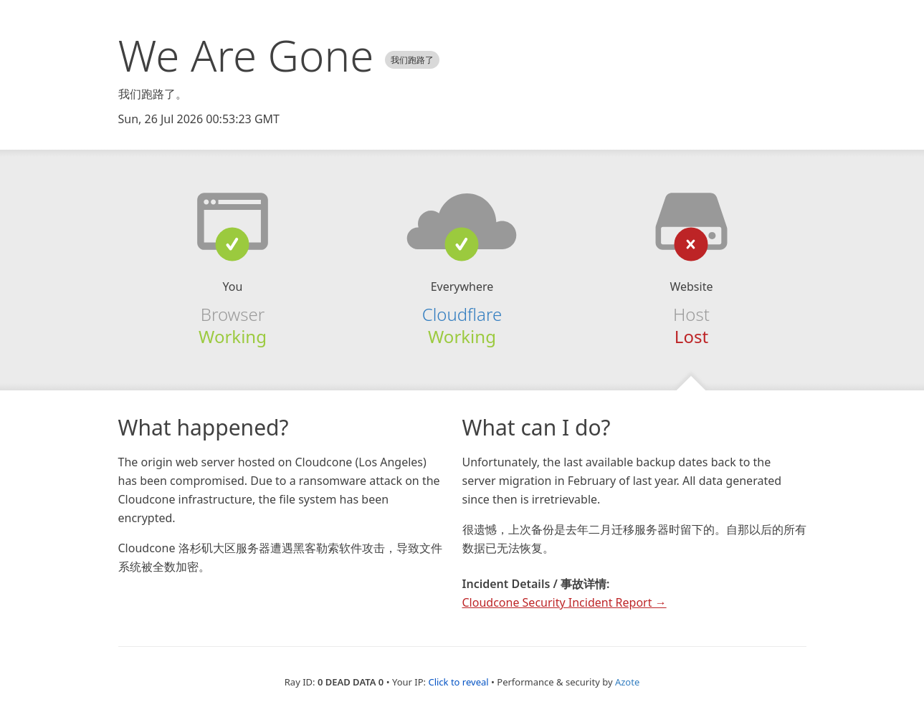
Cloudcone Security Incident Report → (564, 602)
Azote (627, 681)
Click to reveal (458, 681)
